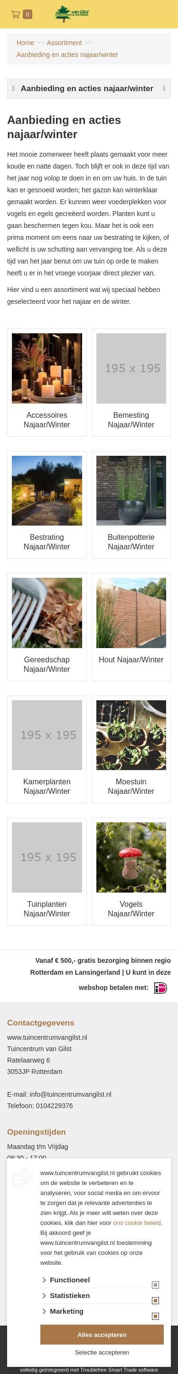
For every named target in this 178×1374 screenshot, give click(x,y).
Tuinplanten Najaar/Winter (47, 909)
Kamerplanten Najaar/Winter (47, 786)
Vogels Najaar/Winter (131, 909)
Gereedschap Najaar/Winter (47, 664)
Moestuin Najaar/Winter (131, 786)
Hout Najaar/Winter (131, 660)
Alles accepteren (101, 1334)
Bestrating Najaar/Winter (47, 542)
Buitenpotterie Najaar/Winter (131, 542)
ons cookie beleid (136, 1222)
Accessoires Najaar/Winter (47, 420)
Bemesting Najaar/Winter (131, 420)
